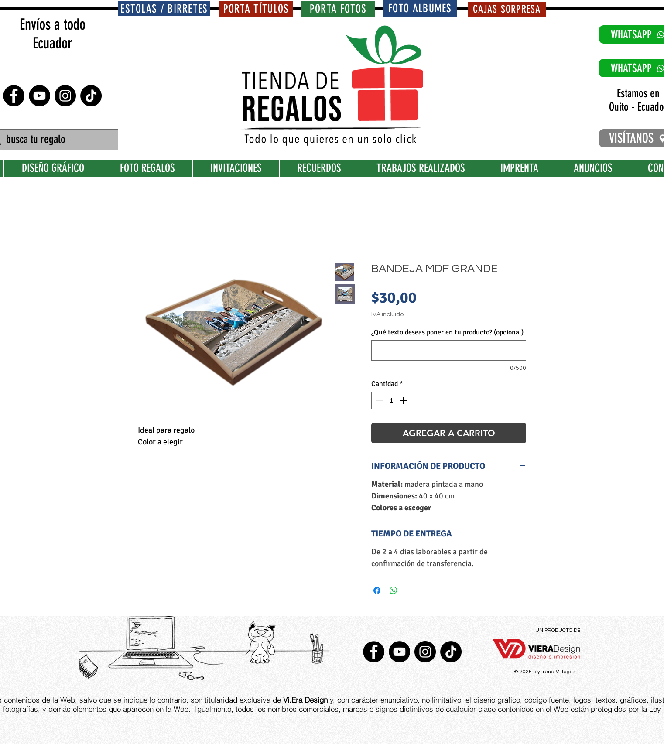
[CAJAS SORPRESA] (507, 9)
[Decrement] (379, 400)
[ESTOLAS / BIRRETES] (164, 8)
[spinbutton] (391, 400)
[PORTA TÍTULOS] (256, 9)
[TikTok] (91, 95)
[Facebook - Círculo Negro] (13, 95)
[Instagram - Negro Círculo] (65, 95)
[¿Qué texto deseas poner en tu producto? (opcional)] (449, 350)
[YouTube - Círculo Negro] (39, 95)
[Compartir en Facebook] (377, 590)
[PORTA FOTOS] (338, 9)
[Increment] (404, 400)
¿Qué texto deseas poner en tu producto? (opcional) (447, 332)
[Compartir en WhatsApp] (393, 590)
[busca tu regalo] (52, 140)
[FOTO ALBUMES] (420, 8)
